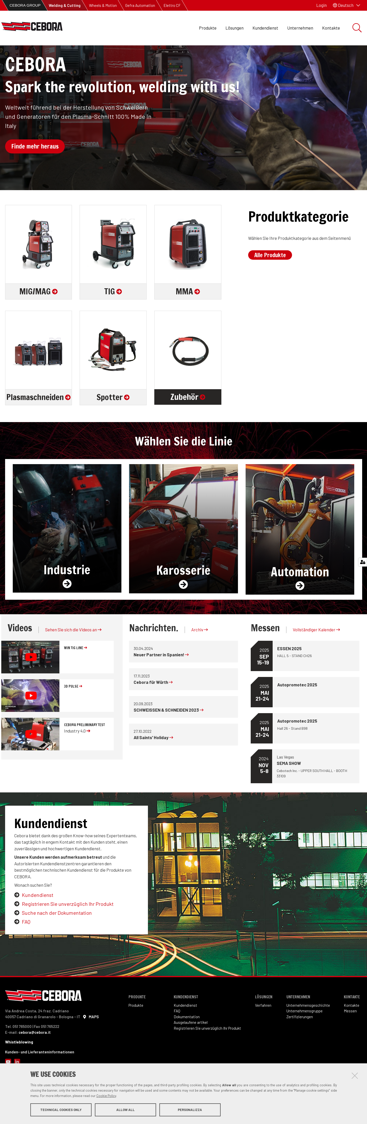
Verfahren (263, 1031)
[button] (346, 5)
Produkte (208, 27)
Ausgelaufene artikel (191, 1048)
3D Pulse (73, 712)
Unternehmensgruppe (304, 1037)
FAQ (26, 947)
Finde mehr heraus (35, 172)
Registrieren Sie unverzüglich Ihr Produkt (67, 929)
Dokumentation (187, 1042)
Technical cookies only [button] (61, 1111)
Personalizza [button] (190, 1111)
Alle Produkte (270, 281)
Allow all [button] (125, 1111)
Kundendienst (265, 27)
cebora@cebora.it (35, 1058)
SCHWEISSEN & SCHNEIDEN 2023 (169, 735)
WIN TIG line (75, 673)
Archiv (199, 655)
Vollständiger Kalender (316, 655)
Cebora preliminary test (84, 750)
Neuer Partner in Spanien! (161, 680)
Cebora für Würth (153, 708)
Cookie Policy (106, 1097)
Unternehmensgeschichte (308, 1031)
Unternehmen (300, 27)
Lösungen (234, 27)
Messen (350, 1037)
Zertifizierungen (299, 1042)
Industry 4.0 (77, 756)
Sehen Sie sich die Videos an (73, 655)
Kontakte (331, 27)
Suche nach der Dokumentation (57, 938)
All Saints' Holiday (153, 763)
